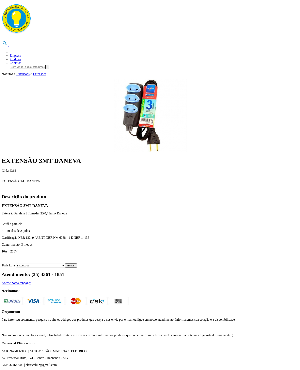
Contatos (15, 63)
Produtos (15, 59)
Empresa (15, 55)
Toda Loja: (9, 265)
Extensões (23, 74)
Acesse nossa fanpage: (16, 283)
